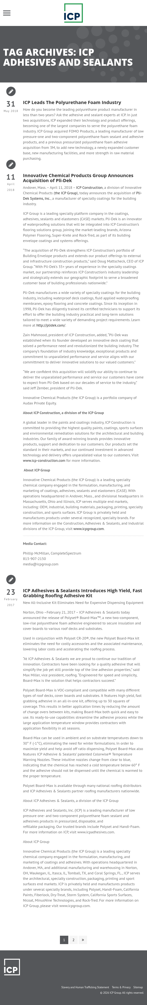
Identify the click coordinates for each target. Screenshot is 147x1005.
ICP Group (115, 993)
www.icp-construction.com (44, 460)
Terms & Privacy (121, 987)
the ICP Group (66, 192)
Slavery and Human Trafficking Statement (85, 987)
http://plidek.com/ (50, 325)
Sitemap (138, 987)
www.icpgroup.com (89, 528)
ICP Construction (89, 187)
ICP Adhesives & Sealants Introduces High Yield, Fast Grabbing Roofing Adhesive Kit (82, 592)
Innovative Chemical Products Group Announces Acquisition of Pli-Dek (78, 177)
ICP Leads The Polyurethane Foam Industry (72, 102)
